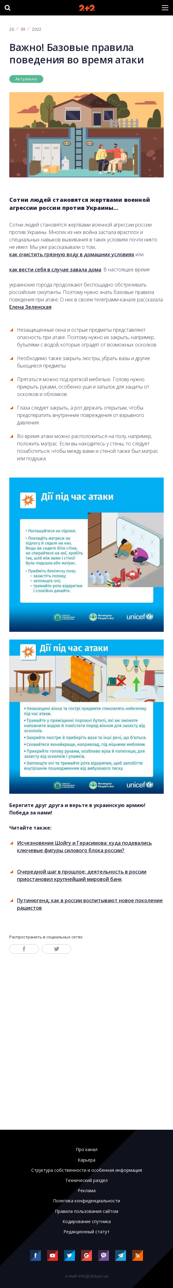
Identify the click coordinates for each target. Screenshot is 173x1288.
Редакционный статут (86, 1232)
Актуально (26, 79)
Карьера (86, 1160)
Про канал (86, 1149)
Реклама (87, 1190)
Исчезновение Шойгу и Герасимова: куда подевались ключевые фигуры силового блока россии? (84, 847)
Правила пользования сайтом (86, 1211)
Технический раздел (86, 1180)
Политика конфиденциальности (86, 1201)
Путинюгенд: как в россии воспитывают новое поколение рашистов (90, 904)
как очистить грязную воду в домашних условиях (71, 254)
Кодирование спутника (87, 1221)
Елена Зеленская (30, 307)
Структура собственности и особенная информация (86, 1170)
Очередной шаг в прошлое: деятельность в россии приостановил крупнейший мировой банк (81, 875)
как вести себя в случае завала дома (55, 269)
